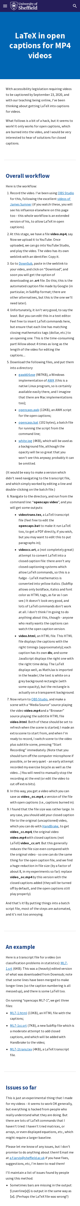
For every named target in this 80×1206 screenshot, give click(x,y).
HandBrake (50, 826)
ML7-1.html (18, 1013)
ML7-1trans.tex (21, 1049)
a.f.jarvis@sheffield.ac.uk (27, 1158)
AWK (51, 380)
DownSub (25, 263)
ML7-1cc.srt (18, 1025)
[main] (40, 45)
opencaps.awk (29, 410)
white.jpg (25, 441)
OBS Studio (66, 193)
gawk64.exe (27, 374)
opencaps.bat (28, 422)
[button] (5, 6)
